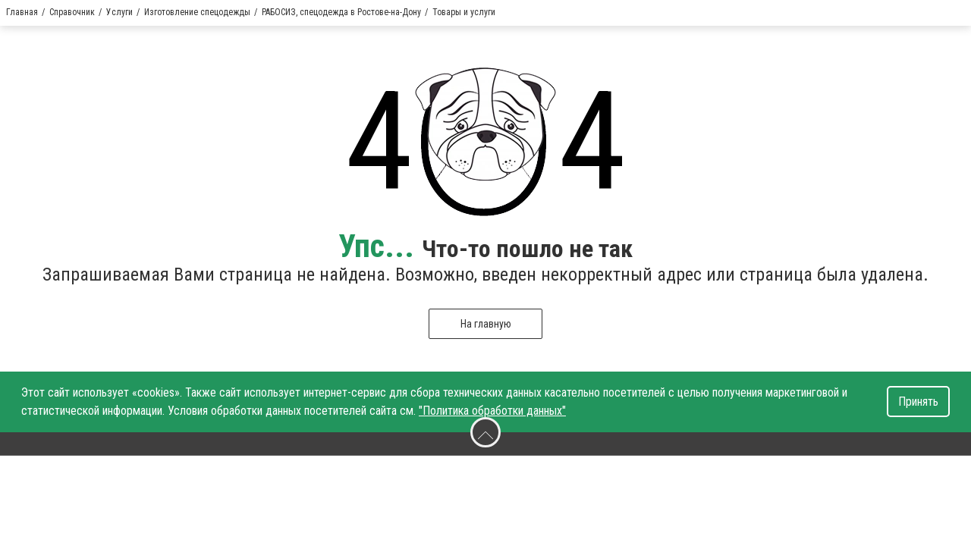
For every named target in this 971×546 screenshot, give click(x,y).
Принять (918, 401)
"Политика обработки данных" (492, 410)
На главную (485, 324)
